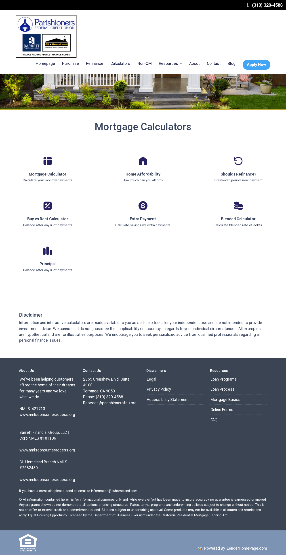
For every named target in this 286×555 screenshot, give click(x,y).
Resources (169, 63)
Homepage (45, 63)
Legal (151, 379)
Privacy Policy (159, 389)
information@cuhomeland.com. (114, 491)
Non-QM (144, 63)
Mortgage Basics (225, 399)
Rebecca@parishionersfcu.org (110, 403)
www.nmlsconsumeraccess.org (47, 414)
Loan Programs (223, 379)
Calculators (120, 63)
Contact (214, 63)
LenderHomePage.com (247, 548)
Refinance (94, 63)
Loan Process (222, 389)
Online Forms (221, 409)
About (194, 63)
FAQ (213, 420)
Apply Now (256, 64)
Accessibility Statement (168, 399)
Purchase (70, 63)
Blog (232, 63)
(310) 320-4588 (265, 5)
